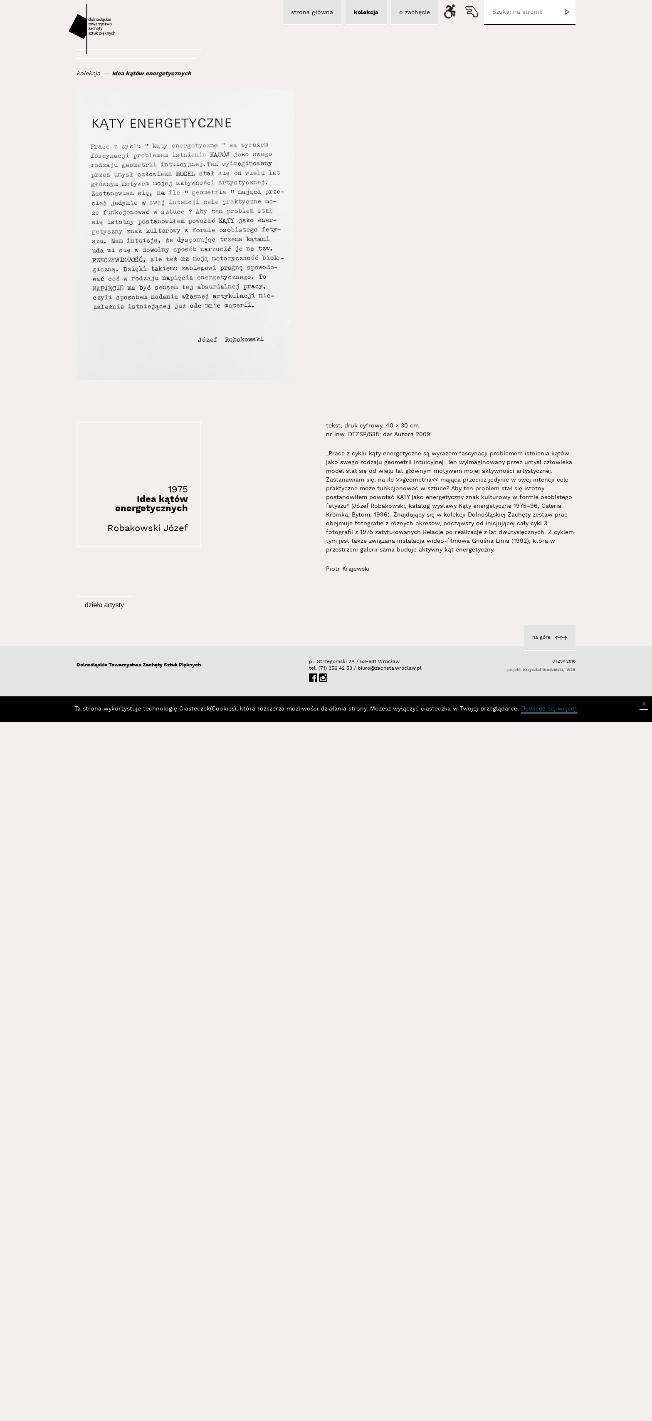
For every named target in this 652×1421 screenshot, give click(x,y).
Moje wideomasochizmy (357, 932)
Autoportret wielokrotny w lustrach (169, 1065)
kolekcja (88, 73)
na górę (541, 1350)
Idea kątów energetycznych (151, 73)
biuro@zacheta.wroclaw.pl (362, 1381)
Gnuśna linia (544, 945)
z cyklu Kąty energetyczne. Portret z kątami (329, 1109)
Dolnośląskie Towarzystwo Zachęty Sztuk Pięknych (139, 1377)
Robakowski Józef (147, 528)
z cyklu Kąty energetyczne (183, 766)
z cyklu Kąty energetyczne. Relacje (512, 1298)
